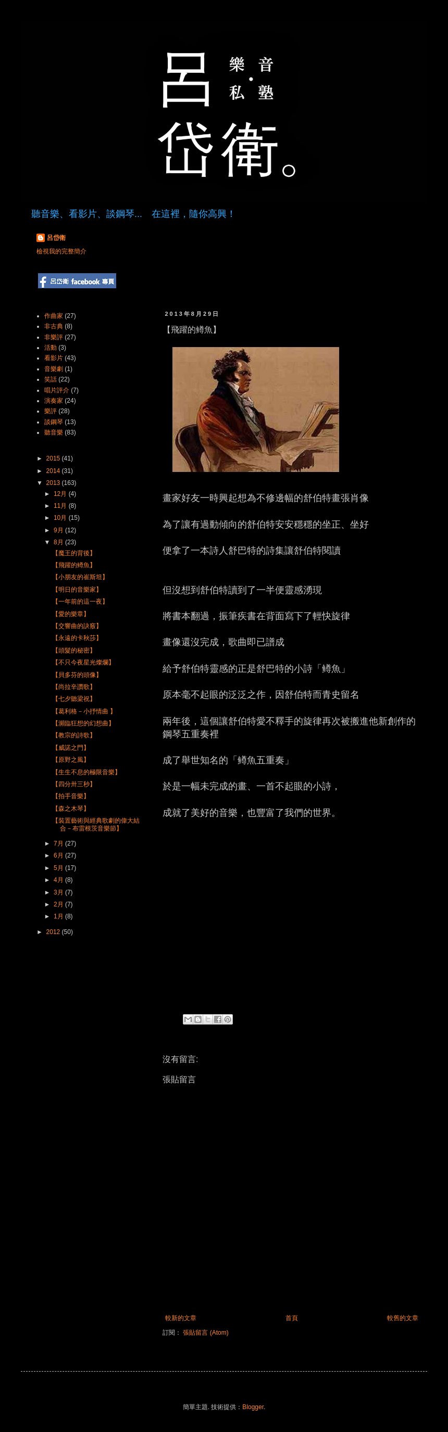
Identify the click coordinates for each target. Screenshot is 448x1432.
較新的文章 (180, 1318)
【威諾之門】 (71, 747)
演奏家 (53, 400)
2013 (54, 483)
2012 (54, 932)
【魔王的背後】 (74, 553)
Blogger (253, 1407)
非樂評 (53, 337)
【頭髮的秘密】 (74, 650)
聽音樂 (53, 432)
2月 (59, 904)
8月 (59, 542)
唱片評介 (56, 390)
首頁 (291, 1318)
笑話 (50, 379)
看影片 (53, 358)
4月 (59, 880)
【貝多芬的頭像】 (77, 675)
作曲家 (53, 315)
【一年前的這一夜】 (80, 601)
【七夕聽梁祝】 (74, 698)
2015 (54, 458)
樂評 (50, 411)
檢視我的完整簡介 (61, 251)
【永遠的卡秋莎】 (77, 638)
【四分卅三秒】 (74, 784)
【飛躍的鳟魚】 (74, 565)
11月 (61, 505)
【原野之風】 (71, 759)
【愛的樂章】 (71, 614)
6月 (59, 855)
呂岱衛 (56, 237)
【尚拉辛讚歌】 (74, 687)
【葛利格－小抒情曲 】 (84, 711)
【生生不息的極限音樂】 (86, 772)
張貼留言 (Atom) (205, 1332)
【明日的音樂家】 (77, 589)
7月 (59, 843)
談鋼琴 (53, 422)
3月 (59, 892)
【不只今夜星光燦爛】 (83, 662)
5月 (59, 868)
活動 (50, 347)
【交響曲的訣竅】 (77, 626)
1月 (59, 916)
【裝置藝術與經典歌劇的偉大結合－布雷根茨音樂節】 (96, 824)
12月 (61, 493)
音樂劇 (53, 369)
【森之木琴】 (71, 808)
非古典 (53, 326)
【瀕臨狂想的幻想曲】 (83, 723)
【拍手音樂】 (71, 796)
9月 (59, 530)
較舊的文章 (402, 1318)
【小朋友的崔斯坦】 (80, 577)
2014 (54, 471)
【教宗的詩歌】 (74, 735)
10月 (61, 517)
